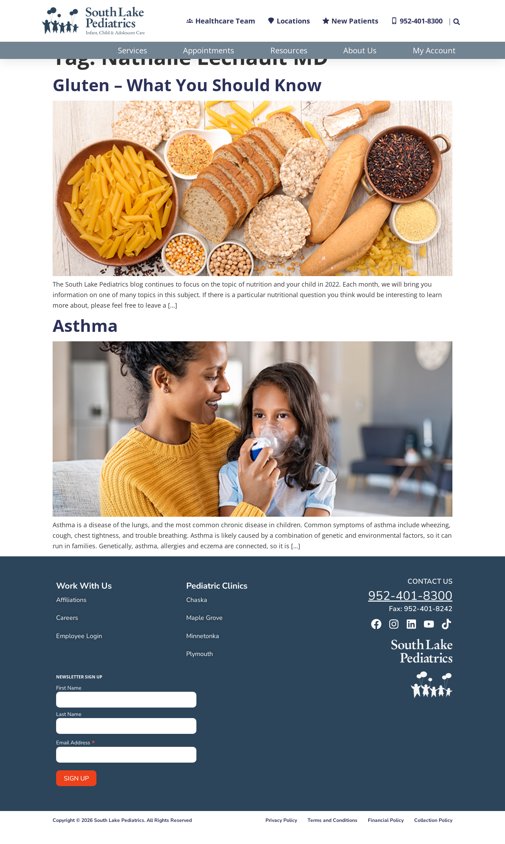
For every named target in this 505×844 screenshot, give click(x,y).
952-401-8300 (410, 613)
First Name (68, 705)
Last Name (68, 731)
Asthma (85, 342)
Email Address (75, 759)
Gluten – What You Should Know (187, 102)
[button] (456, 21)
